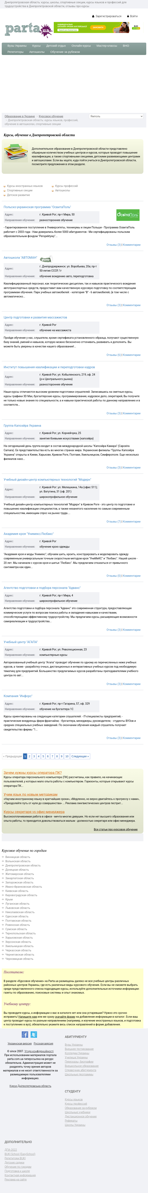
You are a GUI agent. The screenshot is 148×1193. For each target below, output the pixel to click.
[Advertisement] (74, 84)
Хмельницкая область (19, 946)
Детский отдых (56, 45)
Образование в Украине (20, 116)
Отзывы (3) (114, 244)
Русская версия (43, 1043)
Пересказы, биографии (79, 1061)
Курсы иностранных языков (25, 185)
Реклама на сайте (16, 1179)
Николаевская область (19, 912)
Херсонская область (18, 941)
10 (66, 756)
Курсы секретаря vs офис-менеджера (34, 812)
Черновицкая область (19, 958)
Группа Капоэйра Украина (22, 425)
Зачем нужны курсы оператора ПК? (33, 773)
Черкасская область (18, 950)
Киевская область (16, 890)
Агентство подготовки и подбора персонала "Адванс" (42, 588)
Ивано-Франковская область (23, 886)
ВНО (126, 45)
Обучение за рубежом (65, 51)
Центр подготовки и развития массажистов (35, 317)
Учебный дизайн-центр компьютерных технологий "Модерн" (47, 479)
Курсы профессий (66, 185)
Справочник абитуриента (80, 1070)
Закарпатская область (19, 878)
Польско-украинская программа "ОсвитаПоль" (37, 207)
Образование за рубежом (81, 1107)
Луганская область (17, 903)
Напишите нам (27, 1016)
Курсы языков (74, 1099)
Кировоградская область (21, 895)
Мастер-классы (107, 45)
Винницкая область (17, 857)
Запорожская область (19, 882)
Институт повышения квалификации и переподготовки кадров (49, 367)
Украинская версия (20, 1043)
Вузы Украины (17, 45)
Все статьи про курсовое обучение (116, 829)
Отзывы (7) (114, 521)
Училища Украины (76, 1057)
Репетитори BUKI (15, 1158)
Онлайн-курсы (81, 45)
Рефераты (71, 1120)
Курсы (36, 45)
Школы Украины (75, 1124)
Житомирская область (19, 874)
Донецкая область (17, 869)
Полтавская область (18, 920)
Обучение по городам (18, 1166)
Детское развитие (18, 195)
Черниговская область (19, 954)
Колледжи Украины (77, 1053)
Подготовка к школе (17, 1171)
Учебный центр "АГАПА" (21, 642)
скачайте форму (65, 1016)
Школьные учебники (77, 1112)
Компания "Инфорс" (18, 696)
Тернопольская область (20, 933)
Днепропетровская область (23, 865)
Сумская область (16, 929)
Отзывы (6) (114, 354)
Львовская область (17, 907)
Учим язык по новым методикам (30, 794)
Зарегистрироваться (106, 16)
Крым (9, 899)
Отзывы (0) (114, 575)
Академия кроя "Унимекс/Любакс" (29, 534)
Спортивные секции (19, 190)
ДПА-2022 (11, 1149)
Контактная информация (20, 1175)
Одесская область (17, 916)
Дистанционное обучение (81, 1116)
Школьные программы (79, 1074)
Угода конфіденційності (39, 1051)
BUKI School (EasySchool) (20, 1154)
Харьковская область (19, 937)
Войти (132, 16)
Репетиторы (16, 51)
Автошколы (37, 51)
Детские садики (14, 1162)
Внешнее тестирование (79, 1048)
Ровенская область (17, 924)
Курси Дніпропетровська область (30, 1085)
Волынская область (17, 861)
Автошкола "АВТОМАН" (20, 257)
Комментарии (131, 244)
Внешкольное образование (82, 1065)
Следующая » (80, 756)
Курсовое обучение (51, 116)
